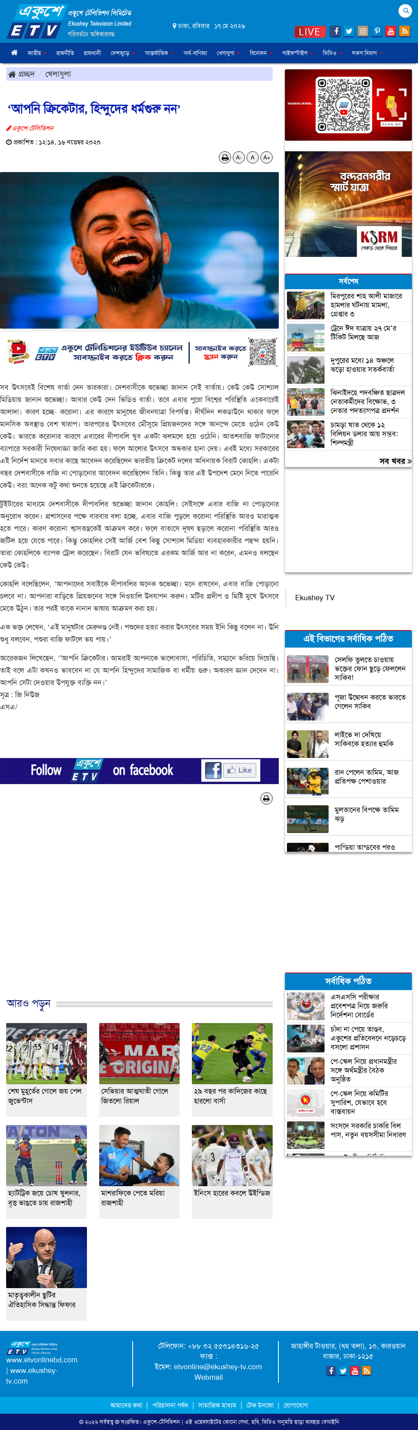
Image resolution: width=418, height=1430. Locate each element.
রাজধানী (92, 53)
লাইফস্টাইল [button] (297, 53)
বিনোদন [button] (261, 53)
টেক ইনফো (261, 1405)
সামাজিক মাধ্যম (217, 1405)
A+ (266, 157)
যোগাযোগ (296, 1405)
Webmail (208, 1377)
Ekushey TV (315, 598)
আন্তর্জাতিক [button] (159, 53)
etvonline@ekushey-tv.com (218, 1367)
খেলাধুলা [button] (228, 53)
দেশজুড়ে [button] (123, 53)
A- (239, 157)
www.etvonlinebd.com (42, 1360)
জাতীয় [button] (37, 53)
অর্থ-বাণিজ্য (195, 53)
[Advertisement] (139, 909)
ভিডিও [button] (332, 53)
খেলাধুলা (58, 74)
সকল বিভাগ (367, 53)
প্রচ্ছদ (21, 74)
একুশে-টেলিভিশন (161, 1422)
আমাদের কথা (127, 1405)
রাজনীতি (65, 53)
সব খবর (396, 461)
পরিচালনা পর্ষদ (170, 1405)
